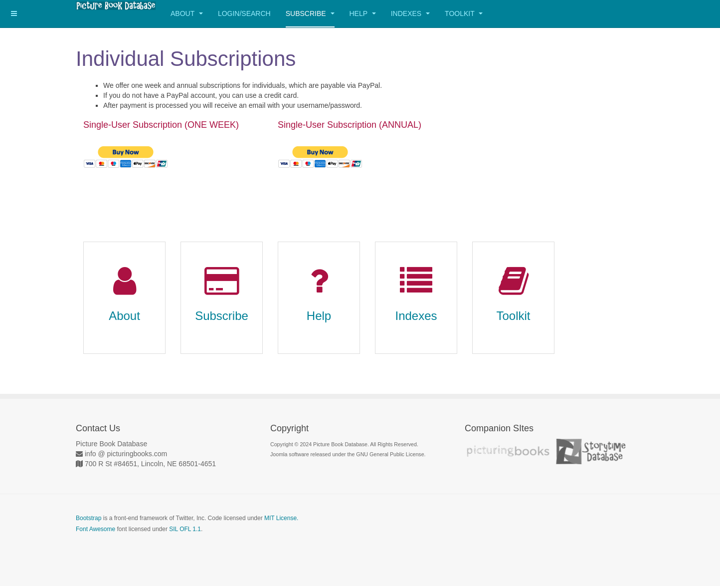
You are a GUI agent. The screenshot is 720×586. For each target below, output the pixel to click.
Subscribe (310, 13)
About (187, 13)
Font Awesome (95, 529)
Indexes (410, 13)
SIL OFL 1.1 (185, 529)
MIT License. (281, 518)
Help (363, 13)
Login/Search (244, 13)
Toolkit (464, 13)
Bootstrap (88, 518)
